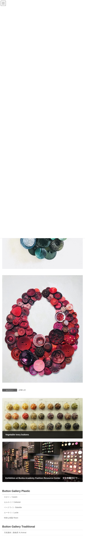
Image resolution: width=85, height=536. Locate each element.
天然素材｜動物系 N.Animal (15, 533)
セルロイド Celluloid (12, 502)
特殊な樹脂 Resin (11, 518)
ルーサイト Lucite (11, 513)
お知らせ (22, 390)
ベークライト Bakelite (13, 507)
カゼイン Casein (10, 497)
